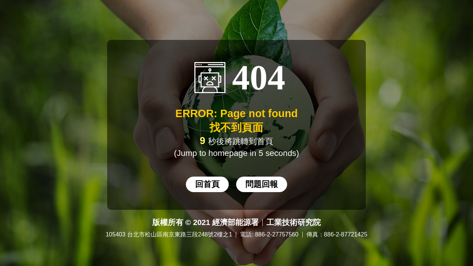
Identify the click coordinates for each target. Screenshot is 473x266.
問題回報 (261, 184)
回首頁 (207, 184)
